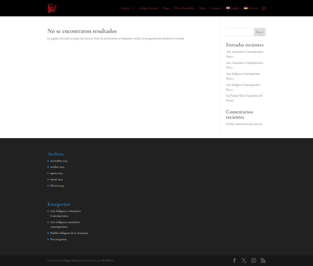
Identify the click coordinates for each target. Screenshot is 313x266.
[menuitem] (232, 11)
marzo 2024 (56, 179)
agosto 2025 (56, 173)
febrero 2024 (57, 185)
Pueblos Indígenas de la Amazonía (69, 233)
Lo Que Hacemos (148, 8)
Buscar (259, 32)
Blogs (166, 8)
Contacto (216, 8)
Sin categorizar (58, 239)
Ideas (202, 8)
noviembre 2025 (58, 161)
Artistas (125, 8)
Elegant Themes (72, 260)
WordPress (107, 260)
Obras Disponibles (184, 8)
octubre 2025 (57, 167)
